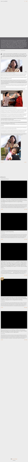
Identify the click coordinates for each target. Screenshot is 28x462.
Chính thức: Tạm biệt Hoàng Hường (7, 231)
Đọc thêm (25, 209)
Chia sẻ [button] (2, 209)
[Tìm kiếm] (24, 1)
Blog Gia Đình (4, 1)
